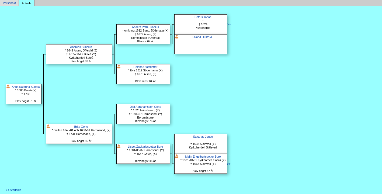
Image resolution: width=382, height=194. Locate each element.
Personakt (9, 3)
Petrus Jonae (203, 17)
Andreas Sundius (81, 46)
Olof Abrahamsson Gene (145, 106)
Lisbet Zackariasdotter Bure (145, 146)
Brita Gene (81, 126)
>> (229, 24)
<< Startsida (13, 190)
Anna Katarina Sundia (26, 86)
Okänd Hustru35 (203, 37)
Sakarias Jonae (203, 136)
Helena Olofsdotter (145, 66)
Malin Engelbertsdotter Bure (203, 156)
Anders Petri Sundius (145, 27)
